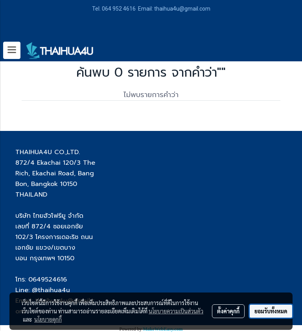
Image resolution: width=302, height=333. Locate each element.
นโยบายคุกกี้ (48, 319)
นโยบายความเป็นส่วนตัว (176, 311)
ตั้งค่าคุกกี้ (228, 311)
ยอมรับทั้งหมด (270, 311)
